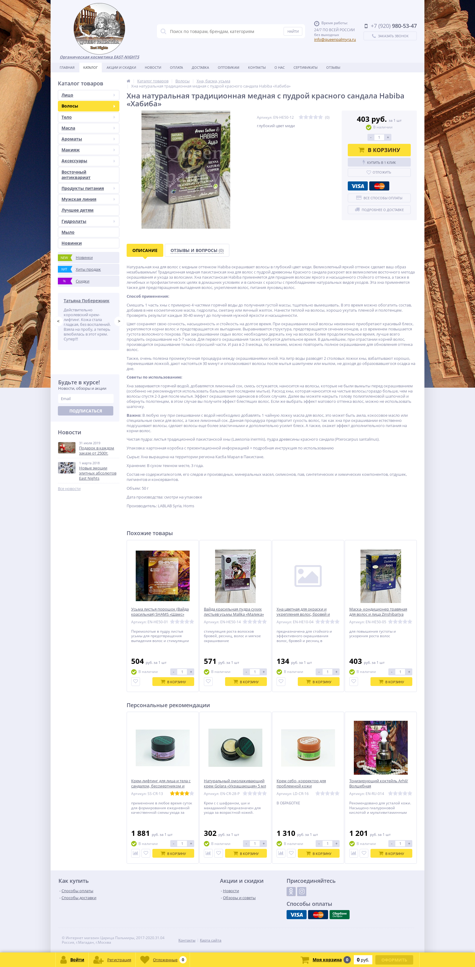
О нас (279, 67)
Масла (88, 128)
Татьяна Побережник (88, 300)
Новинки (71, 243)
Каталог (90, 67)
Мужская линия (88, 199)
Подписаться (85, 411)
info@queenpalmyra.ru (335, 39)
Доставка (200, 67)
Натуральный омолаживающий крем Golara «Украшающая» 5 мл (235, 783)
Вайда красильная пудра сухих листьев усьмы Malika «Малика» (234, 612)
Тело (88, 117)
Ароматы (88, 139)
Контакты (257, 67)
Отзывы (333, 67)
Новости (153, 67)
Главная (67, 67)
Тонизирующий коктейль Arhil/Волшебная (378, 783)
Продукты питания (88, 188)
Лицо (88, 95)
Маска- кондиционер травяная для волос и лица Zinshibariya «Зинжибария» (378, 614)
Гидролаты (88, 221)
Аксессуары (88, 161)
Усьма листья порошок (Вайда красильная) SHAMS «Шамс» (160, 612)
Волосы (88, 106)
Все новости (69, 488)
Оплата (176, 67)
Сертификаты (305, 67)
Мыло (68, 232)
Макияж (88, 150)
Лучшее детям (77, 210)
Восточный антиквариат (76, 174)
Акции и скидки (121, 67)
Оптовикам (228, 67)
